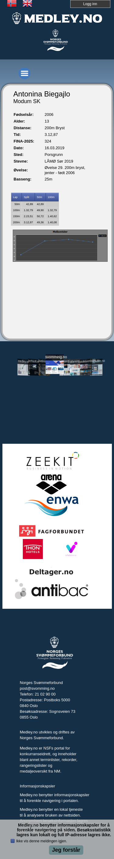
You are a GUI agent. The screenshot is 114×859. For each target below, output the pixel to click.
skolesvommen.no (86, 361)
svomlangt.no (65, 361)
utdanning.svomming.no (75, 361)
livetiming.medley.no (44, 361)
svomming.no (55, 357)
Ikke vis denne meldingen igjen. (41, 841)
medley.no (23, 361)
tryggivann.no (96, 361)
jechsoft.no (34, 361)
